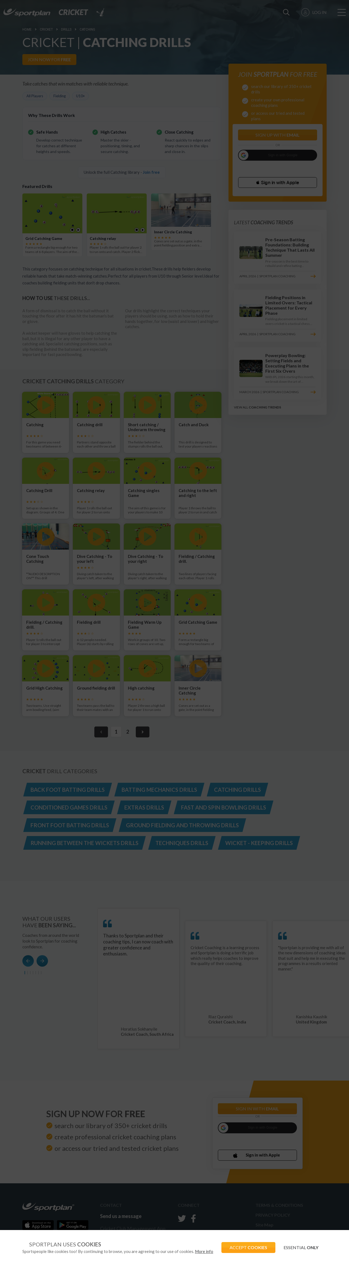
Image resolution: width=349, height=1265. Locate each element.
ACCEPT (248, 1247)
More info (204, 1251)
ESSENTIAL (301, 1247)
